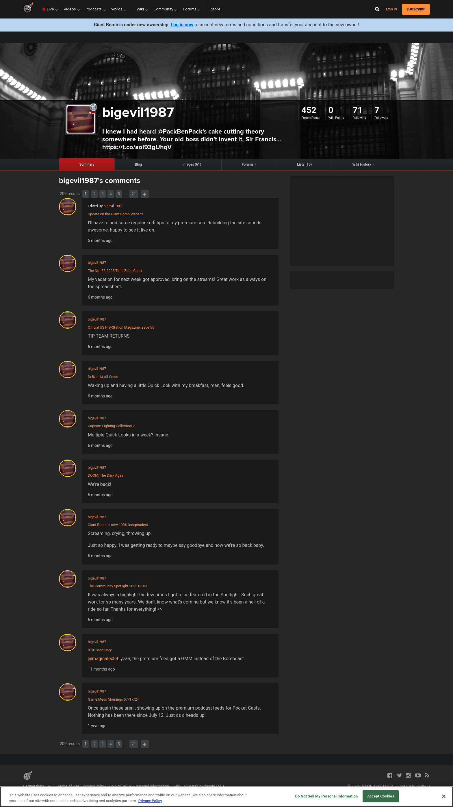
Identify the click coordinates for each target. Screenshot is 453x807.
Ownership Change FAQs (204, 786)
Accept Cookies (380, 796)
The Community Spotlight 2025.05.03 (117, 586)
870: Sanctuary (100, 650)
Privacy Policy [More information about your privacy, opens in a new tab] (150, 801)
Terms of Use (68, 786)
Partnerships (33, 786)
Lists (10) (304, 164)
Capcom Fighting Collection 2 (111, 426)
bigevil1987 (112, 206)
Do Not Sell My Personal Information (139, 786)
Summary (86, 164)
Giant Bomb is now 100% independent (118, 525)
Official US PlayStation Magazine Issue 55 (121, 327)
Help (176, 786)
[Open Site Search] (377, 9)
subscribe (415, 9)
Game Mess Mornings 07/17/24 (113, 699)
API (50, 786)
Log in (391, 9)
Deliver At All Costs (103, 377)
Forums (248, 164)
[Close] (443, 796)
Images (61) (192, 164)
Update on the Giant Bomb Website (116, 214)
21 (133, 194)
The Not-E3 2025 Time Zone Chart (115, 271)
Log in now (182, 24)
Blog (138, 164)
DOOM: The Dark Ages (105, 475)
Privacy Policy (94, 786)
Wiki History (361, 164)
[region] (226, 796)
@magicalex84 (103, 658)
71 (357, 110)
